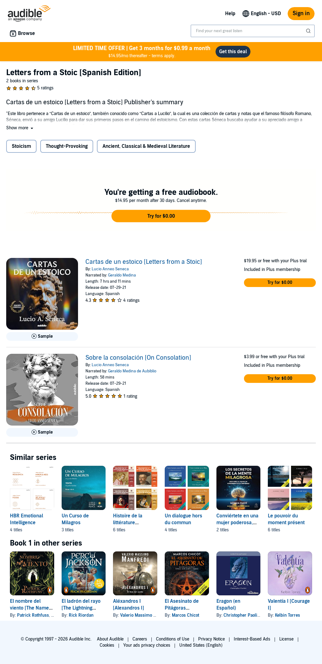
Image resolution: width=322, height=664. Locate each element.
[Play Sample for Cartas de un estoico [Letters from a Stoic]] (42, 336)
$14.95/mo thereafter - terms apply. (142, 51)
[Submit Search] (309, 31)
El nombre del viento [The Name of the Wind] (29, 608)
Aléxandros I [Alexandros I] (128, 604)
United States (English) (201, 645)
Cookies (107, 645)
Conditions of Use (172, 639)
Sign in (301, 13)
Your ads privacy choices (146, 645)
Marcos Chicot (185, 615)
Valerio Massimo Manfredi (145, 615)
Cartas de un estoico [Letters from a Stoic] (143, 262)
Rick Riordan (81, 615)
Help (230, 14)
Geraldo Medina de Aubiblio (132, 371)
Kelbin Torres (287, 615)
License (286, 639)
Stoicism (21, 146)
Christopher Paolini (242, 615)
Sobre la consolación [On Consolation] (138, 358)
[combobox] (253, 31)
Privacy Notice (211, 639)
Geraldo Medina (122, 275)
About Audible (110, 639)
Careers (140, 639)
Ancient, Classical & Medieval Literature (146, 146)
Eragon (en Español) (228, 604)
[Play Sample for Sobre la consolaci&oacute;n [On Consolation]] (42, 432)
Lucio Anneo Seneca (110, 269)
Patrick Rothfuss (33, 615)
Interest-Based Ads (252, 639)
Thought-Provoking (67, 146)
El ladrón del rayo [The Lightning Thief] (81, 608)
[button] (20, 128)
